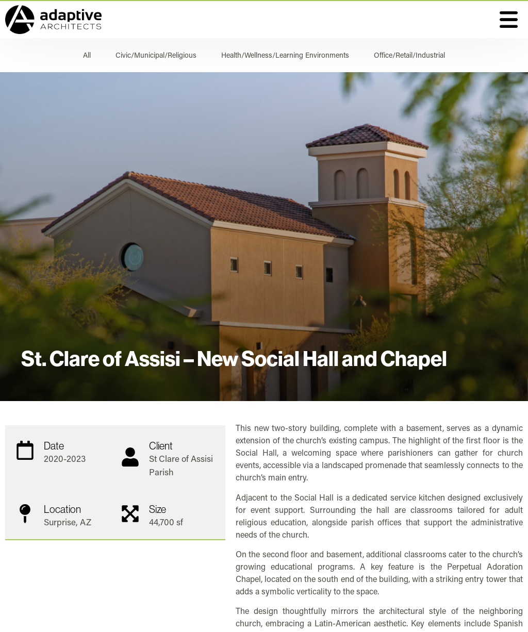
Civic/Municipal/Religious (156, 55)
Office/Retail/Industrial (409, 55)
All (87, 55)
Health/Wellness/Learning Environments (285, 55)
